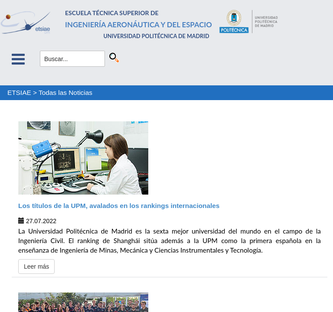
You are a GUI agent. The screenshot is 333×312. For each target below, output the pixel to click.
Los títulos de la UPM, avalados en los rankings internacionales (118, 205)
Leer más (36, 266)
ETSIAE (19, 92)
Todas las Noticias (65, 92)
